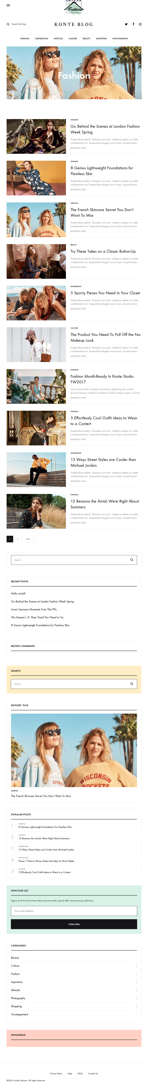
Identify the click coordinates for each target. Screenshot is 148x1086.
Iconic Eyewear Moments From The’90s (34, 605)
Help (70, 1069)
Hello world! (18, 590)
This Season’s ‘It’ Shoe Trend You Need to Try (37, 613)
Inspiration (41, 38)
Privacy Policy (56, 1069)
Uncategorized (19, 1011)
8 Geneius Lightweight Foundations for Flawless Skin (45, 823)
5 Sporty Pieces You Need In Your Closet (105, 291)
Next (29, 535)
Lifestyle (58, 38)
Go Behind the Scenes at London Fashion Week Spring (42, 597)
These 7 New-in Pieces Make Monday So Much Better (46, 857)
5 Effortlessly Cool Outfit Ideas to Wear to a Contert (44, 868)
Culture (73, 38)
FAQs (80, 1069)
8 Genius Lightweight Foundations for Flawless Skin (40, 621)
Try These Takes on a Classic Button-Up (103, 250)
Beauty (86, 38)
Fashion (24, 38)
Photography (120, 38)
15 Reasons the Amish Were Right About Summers (44, 834)
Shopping (101, 38)
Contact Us (93, 1069)
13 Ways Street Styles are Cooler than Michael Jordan (46, 846)
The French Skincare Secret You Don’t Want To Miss (41, 792)
